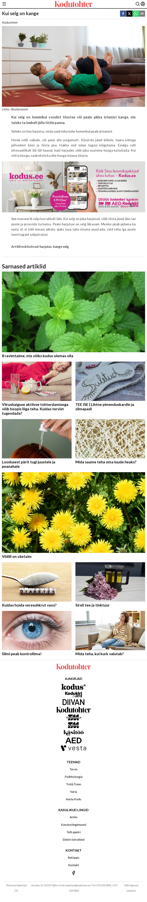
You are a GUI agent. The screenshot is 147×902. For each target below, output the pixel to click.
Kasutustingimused (73, 824)
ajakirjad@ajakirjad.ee (78, 885)
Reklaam (73, 857)
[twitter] (129, 14)
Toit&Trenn (73, 784)
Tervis (73, 769)
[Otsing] (137, 4)
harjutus (46, 247)
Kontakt (73, 865)
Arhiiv (74, 817)
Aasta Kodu (73, 799)
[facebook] (123, 14)
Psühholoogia (73, 776)
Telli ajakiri (73, 832)
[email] (142, 14)
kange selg (61, 247)
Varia (73, 791)
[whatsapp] (136, 14)
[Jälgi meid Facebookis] (73, 873)
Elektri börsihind (73, 839)
